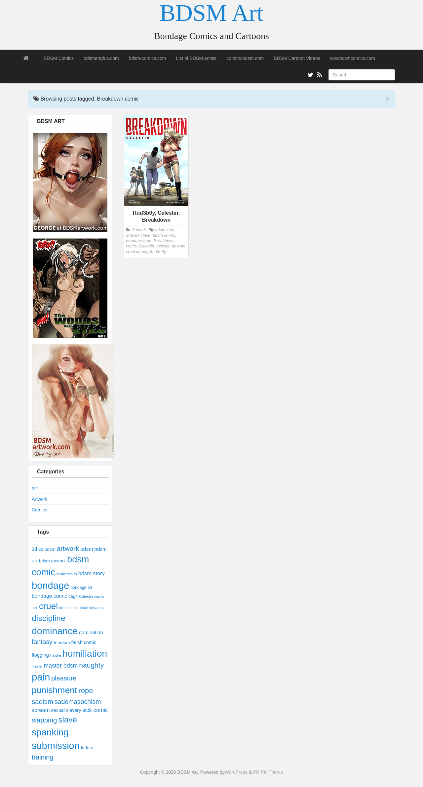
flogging (40, 655)
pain (41, 677)
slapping (44, 720)
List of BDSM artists (196, 58)
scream (41, 710)
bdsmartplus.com (101, 58)
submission (56, 745)
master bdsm (61, 665)
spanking (50, 732)
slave (67, 719)
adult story (164, 230)
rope (85, 690)
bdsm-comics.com (147, 58)
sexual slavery (66, 710)
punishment (54, 690)
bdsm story (91, 573)
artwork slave (138, 235)
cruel (48, 606)
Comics (39, 509)
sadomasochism (78, 701)
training (43, 757)
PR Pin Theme (268, 772)
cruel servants (91, 608)
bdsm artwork (52, 560)
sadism (42, 701)
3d (34, 549)
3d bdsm (47, 549)
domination (91, 632)
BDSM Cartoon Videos (297, 58)
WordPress (236, 772)
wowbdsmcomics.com (352, 58)
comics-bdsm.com (245, 58)
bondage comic (49, 596)
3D (35, 488)
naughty (91, 665)
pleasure (63, 678)
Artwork (39, 499)
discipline (48, 618)
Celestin (86, 596)
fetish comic (83, 642)
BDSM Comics (59, 58)
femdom (62, 642)
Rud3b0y (157, 251)
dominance (55, 631)
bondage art (81, 587)
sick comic (95, 710)
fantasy (42, 641)
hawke (55, 655)
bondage (50, 585)
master (37, 666)
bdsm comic (164, 235)
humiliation (84, 653)
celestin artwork (170, 246)
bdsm (86, 549)
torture (87, 747)
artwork (68, 548)
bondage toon (138, 241)
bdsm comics (67, 574)
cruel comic (69, 608)
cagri (73, 596)
